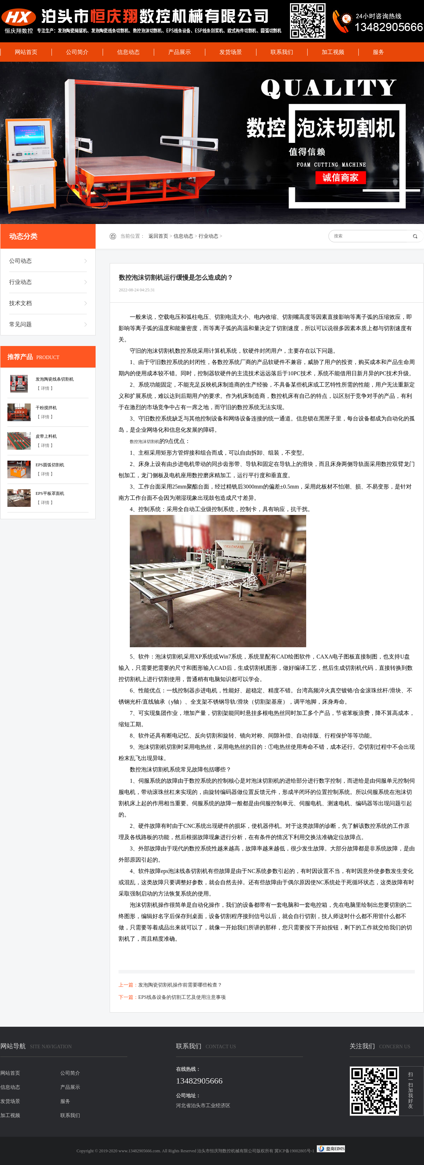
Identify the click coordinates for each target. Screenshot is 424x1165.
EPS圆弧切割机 (50, 464)
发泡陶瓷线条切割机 (55, 379)
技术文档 (20, 303)
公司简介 (77, 52)
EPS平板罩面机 (50, 493)
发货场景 (230, 52)
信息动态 (128, 52)
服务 (378, 52)
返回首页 (158, 236)
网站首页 (26, 52)
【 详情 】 (45, 388)
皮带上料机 (46, 436)
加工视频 (333, 52)
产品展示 (179, 52)
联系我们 (282, 52)
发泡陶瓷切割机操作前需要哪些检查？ (180, 985)
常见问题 (20, 324)
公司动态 (20, 261)
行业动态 (208, 236)
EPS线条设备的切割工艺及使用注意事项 (182, 997)
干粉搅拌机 (46, 407)
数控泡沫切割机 (144, 441)
